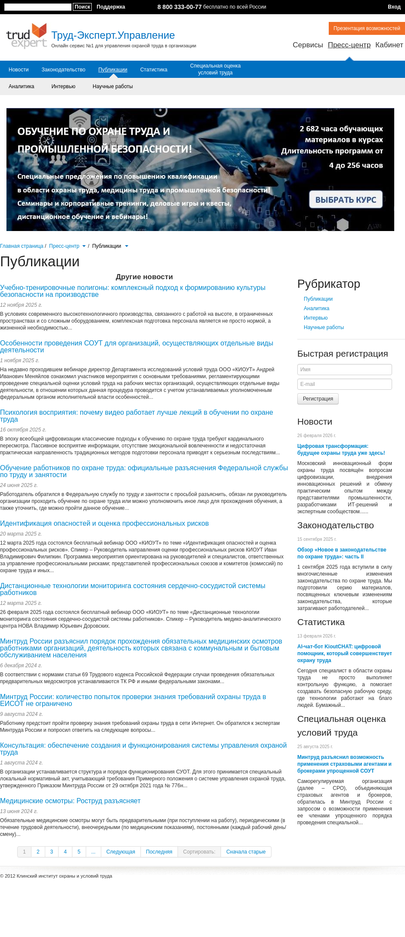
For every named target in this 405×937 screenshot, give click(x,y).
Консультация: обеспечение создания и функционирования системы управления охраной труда (143, 749)
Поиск (82, 7)
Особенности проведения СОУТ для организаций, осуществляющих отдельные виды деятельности (136, 346)
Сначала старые (246, 852)
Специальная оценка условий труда (215, 69)
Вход (394, 7)
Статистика (153, 70)
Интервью (63, 86)
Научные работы (113, 86)
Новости (18, 70)
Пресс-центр (349, 45)
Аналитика (21, 86)
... (93, 852)
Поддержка (111, 7)
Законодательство (63, 70)
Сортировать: (199, 852)
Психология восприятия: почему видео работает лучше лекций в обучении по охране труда (136, 416)
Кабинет (389, 45)
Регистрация (318, 399)
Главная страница (22, 246)
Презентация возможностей (366, 28)
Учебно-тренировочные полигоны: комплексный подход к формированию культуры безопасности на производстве (132, 291)
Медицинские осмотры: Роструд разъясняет (70, 800)
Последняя (159, 852)
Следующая (120, 852)
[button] (84, 245)
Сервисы (308, 45)
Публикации (112, 70)
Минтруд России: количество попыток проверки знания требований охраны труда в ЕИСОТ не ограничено (133, 700)
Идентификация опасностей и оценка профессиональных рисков (104, 523)
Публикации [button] (110, 246)
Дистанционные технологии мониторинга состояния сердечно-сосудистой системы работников (132, 589)
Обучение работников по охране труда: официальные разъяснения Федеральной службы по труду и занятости (144, 471)
